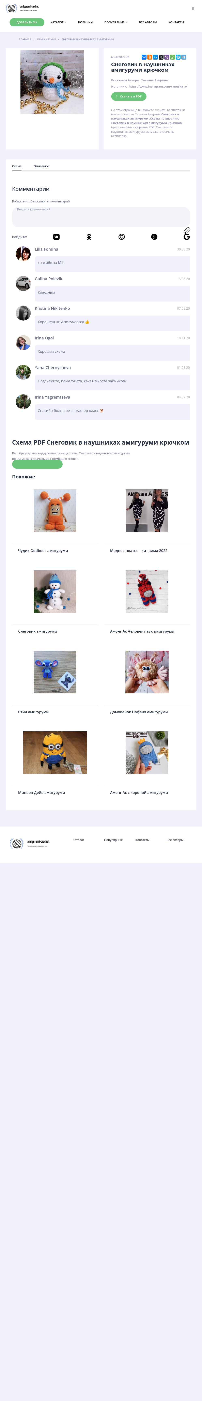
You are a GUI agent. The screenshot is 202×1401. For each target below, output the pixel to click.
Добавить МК (27, 22)
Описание (41, 166)
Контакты (176, 22)
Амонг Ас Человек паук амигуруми (142, 631)
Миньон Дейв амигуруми (41, 792)
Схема (17, 166)
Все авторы (148, 22)
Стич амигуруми (33, 711)
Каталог (56, 22)
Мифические (120, 57)
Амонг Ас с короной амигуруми (139, 792)
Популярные (114, 22)
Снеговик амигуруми (37, 631)
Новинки (85, 22)
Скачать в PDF (129, 96)
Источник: (119, 86)
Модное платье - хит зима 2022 (139, 550)
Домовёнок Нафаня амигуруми (139, 711)
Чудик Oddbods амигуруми (43, 550)
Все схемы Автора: (125, 80)
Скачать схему (37, 464)
